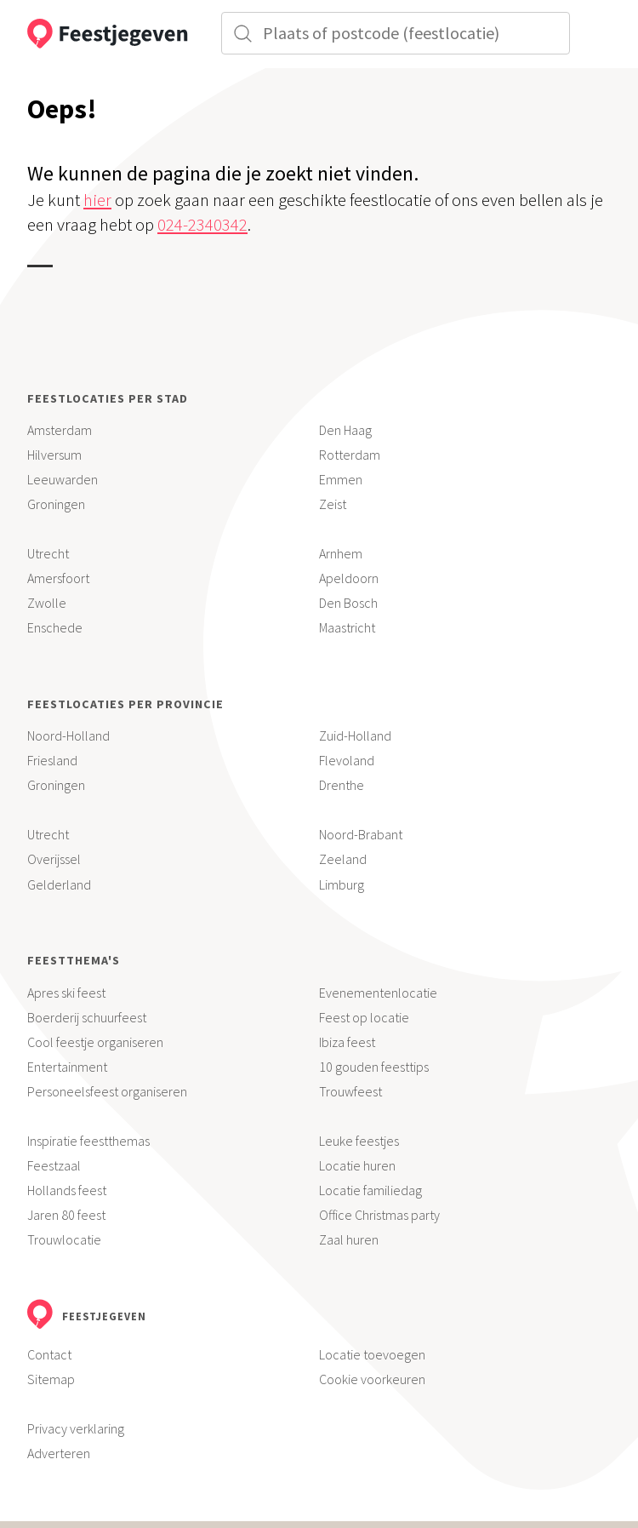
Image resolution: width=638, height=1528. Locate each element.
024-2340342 (202, 225)
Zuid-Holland (355, 735)
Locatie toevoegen (372, 1354)
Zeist (332, 503)
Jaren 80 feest (66, 1214)
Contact (49, 1354)
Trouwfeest (350, 1091)
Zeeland (343, 858)
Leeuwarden (62, 479)
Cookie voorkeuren (372, 1379)
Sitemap (51, 1379)
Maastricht (347, 627)
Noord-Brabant (360, 834)
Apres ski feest (66, 992)
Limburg (341, 884)
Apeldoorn (349, 578)
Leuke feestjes (359, 1140)
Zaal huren (349, 1239)
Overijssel (54, 858)
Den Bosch (348, 602)
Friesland (52, 760)
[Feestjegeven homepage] (98, 34)
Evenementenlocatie (378, 992)
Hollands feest (66, 1190)
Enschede (55, 627)
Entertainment (67, 1066)
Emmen (340, 479)
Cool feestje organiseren (95, 1041)
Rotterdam (349, 454)
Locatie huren (357, 1165)
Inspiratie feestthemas (88, 1140)
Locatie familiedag (370, 1190)
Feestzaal (54, 1165)
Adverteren (58, 1453)
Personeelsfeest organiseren (107, 1091)
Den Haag (345, 429)
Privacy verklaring (75, 1428)
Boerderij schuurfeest (86, 1017)
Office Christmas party (379, 1214)
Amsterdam (59, 429)
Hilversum (54, 454)
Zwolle (46, 602)
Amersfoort (58, 578)
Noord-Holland (68, 735)
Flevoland (346, 760)
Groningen (56, 503)
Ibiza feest (347, 1041)
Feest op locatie (364, 1017)
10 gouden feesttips (374, 1066)
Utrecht (48, 553)
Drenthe (341, 784)
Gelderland (59, 884)
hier (97, 200)
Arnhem (340, 553)
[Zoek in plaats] (395, 33)
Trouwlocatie (64, 1239)
